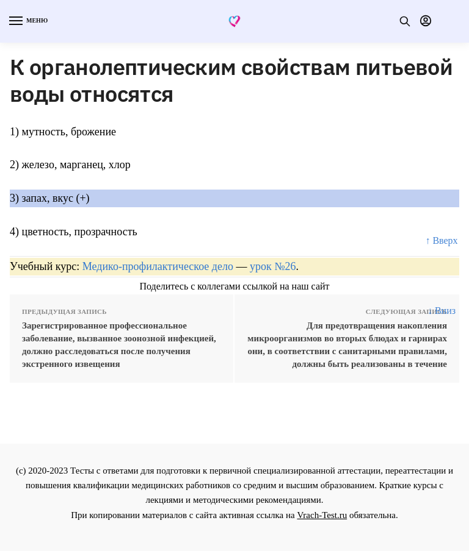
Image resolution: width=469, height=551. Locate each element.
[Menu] (27, 21)
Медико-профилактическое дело (157, 266)
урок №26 (273, 266)
